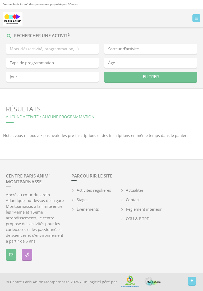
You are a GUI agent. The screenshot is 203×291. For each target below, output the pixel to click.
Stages (82, 199)
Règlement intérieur (144, 209)
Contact (133, 199)
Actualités (135, 190)
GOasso (72, 4)
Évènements (88, 209)
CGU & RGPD (138, 218)
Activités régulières (94, 190)
